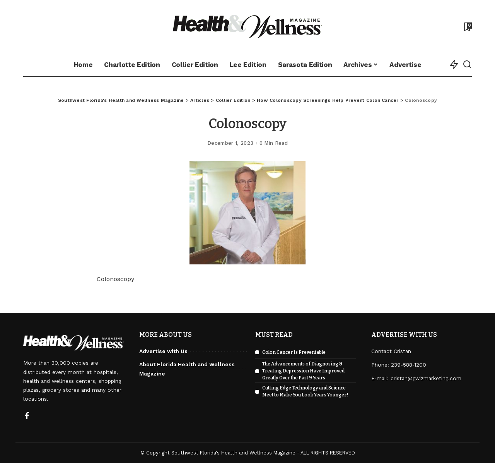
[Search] (467, 64)
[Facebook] (27, 416)
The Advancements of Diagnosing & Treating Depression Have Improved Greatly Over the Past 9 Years (303, 371)
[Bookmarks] (467, 26)
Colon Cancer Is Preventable (294, 352)
